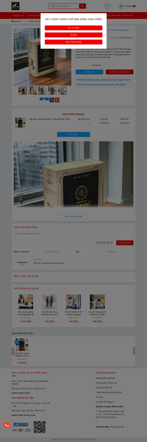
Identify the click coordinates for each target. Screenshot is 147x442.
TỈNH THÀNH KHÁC (73, 42)
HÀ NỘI (73, 35)
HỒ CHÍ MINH (73, 28)
